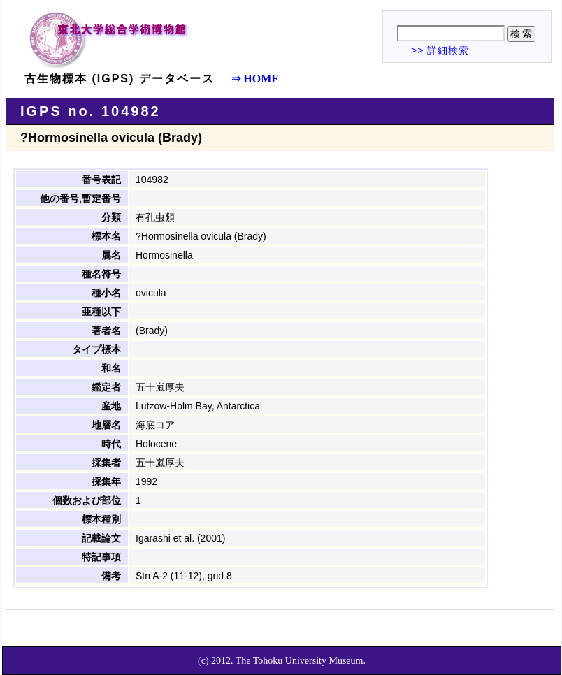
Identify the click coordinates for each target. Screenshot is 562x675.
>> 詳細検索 (440, 50)
